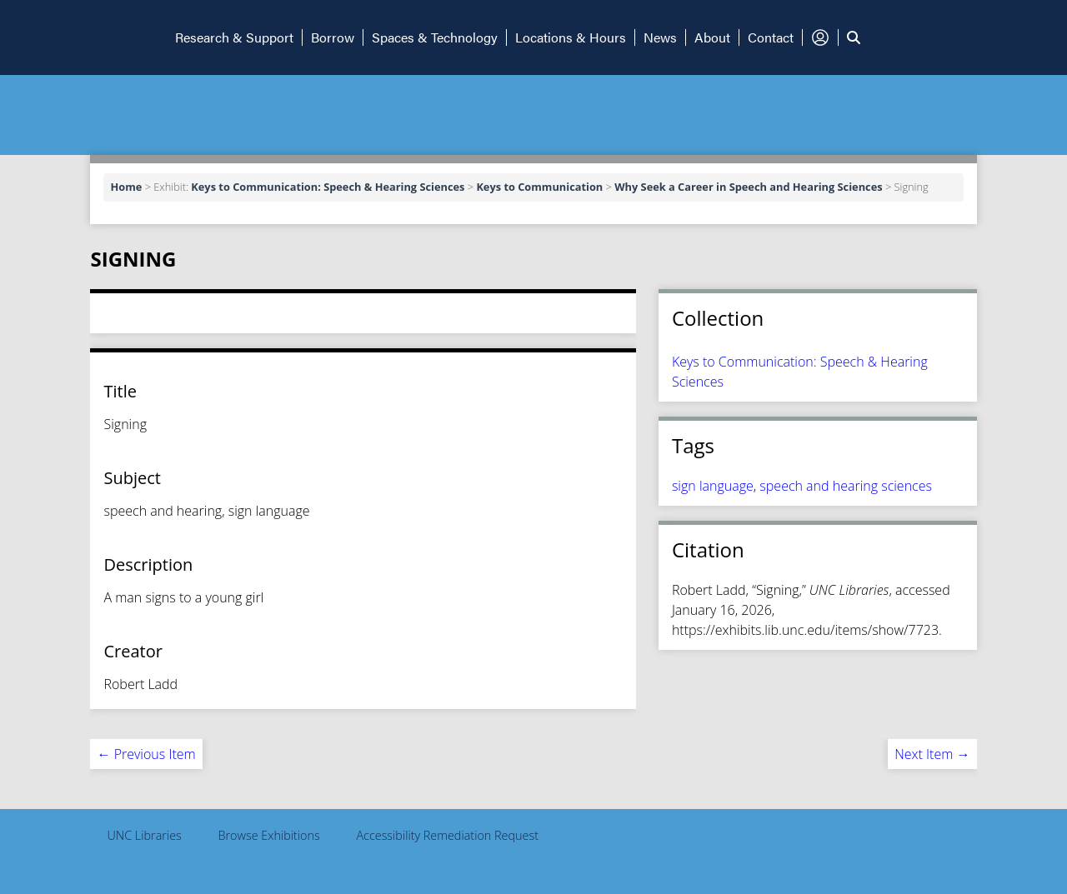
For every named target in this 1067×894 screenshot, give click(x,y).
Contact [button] (771, 37)
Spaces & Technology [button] (435, 37)
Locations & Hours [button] (570, 37)
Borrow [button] (332, 37)
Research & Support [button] (234, 37)
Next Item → (931, 754)
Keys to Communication (539, 186)
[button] (83, 37)
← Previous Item (146, 754)
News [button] (660, 37)
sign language (713, 486)
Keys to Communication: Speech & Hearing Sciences (327, 186)
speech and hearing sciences (845, 486)
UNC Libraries (144, 835)
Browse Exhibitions (269, 835)
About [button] (712, 37)
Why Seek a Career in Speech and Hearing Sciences (748, 186)
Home (126, 186)
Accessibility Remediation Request (447, 835)
